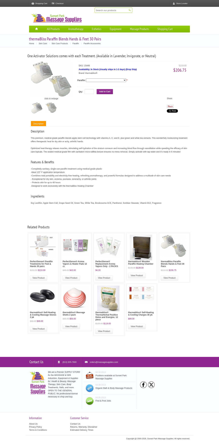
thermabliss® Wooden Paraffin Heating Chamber (140, 262)
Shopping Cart (165, 29)
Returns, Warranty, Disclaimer (83, 427)
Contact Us (75, 424)
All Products (53, 29)
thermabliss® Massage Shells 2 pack (74, 313)
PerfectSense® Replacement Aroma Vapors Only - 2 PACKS (106, 263)
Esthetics (96, 29)
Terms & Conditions (38, 430)
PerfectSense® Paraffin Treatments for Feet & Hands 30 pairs (41, 263)
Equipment (115, 29)
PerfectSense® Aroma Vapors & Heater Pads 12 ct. (75, 263)
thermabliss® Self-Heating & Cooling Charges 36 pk (141, 313)
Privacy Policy (35, 427)
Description (38, 124)
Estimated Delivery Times (81, 430)
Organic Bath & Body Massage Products (113, 388)
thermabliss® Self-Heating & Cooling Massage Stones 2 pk (43, 314)
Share (169, 98)
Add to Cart (104, 91)
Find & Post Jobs (103, 401)
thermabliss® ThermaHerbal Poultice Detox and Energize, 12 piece (106, 316)
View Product (38, 278)
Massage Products (139, 29)
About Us (33, 424)
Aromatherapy (75, 29)
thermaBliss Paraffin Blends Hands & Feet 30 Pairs (172, 263)
